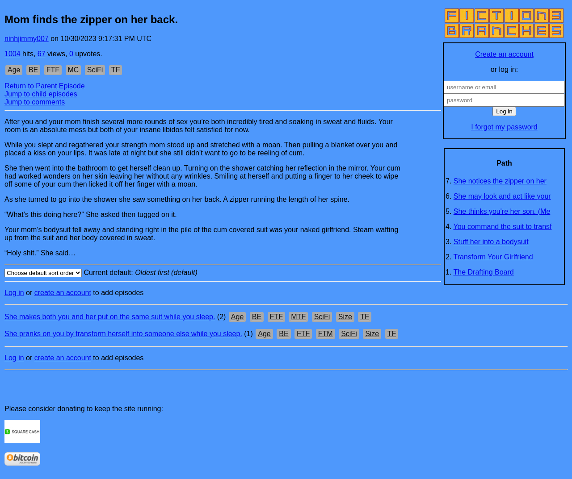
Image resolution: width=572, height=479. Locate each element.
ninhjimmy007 (26, 38)
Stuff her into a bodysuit (491, 242)
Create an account (504, 54)
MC (73, 70)
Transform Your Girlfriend (493, 257)
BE (33, 70)
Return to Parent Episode (44, 86)
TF (115, 70)
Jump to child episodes (40, 94)
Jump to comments (34, 102)
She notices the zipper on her (500, 181)
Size (345, 317)
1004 (12, 54)
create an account (62, 292)
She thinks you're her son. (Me (502, 211)
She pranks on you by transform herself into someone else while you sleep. (123, 333)
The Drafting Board (484, 272)
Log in (14, 292)
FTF (52, 70)
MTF (298, 317)
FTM (325, 333)
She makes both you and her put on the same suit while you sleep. (109, 317)
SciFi (95, 70)
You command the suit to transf (503, 226)
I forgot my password (504, 127)
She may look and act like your (502, 196)
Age (14, 70)
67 (42, 54)
